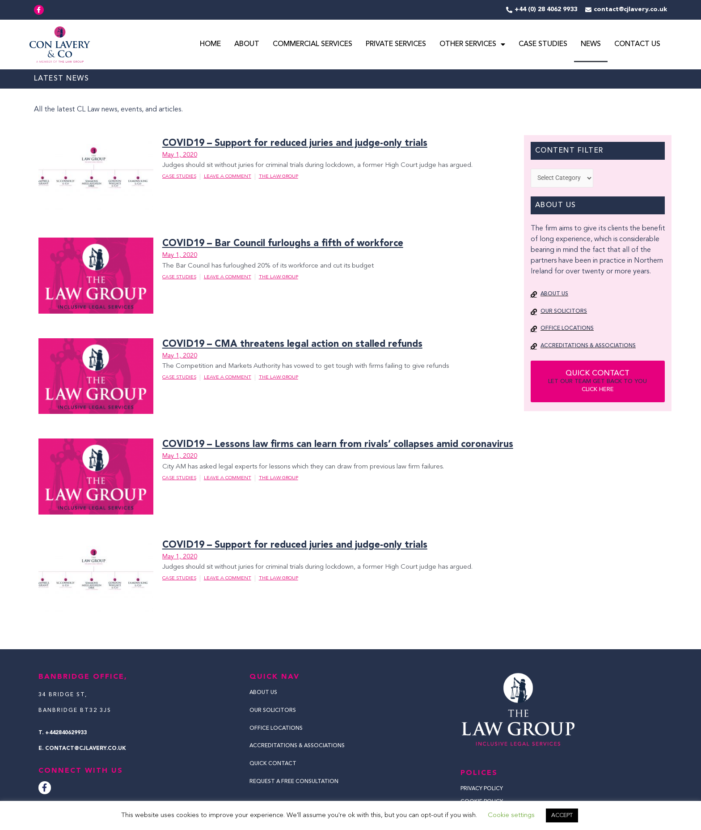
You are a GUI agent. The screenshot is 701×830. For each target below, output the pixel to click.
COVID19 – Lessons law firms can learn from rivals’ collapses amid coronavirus (331, 445)
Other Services (472, 45)
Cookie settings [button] (511, 815)
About (246, 45)
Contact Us (637, 45)
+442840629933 (66, 733)
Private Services (396, 45)
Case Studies (543, 45)
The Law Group (278, 177)
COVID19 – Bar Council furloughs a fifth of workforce (277, 244)
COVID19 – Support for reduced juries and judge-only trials (291, 144)
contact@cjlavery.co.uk (85, 748)
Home (210, 45)
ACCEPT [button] (562, 815)
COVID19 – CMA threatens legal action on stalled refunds (287, 345)
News (591, 45)
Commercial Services (312, 45)
